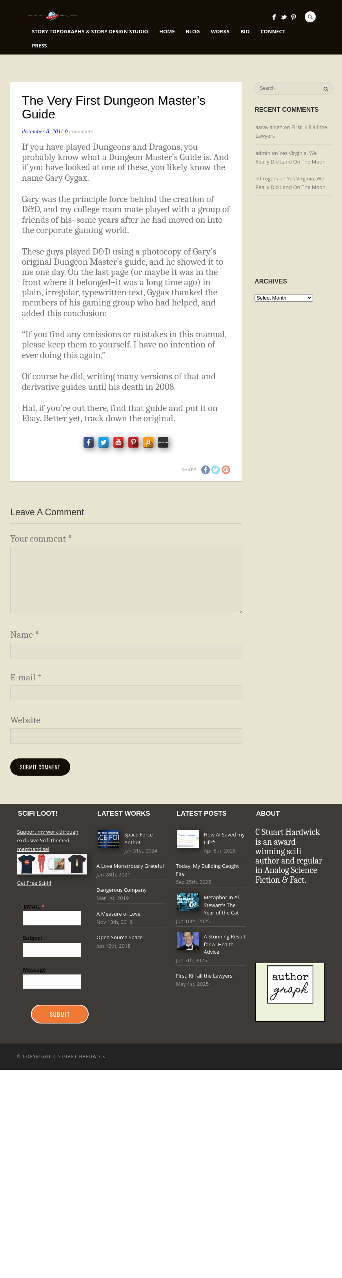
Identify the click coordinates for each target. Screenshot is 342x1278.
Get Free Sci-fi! (34, 882)
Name (24, 634)
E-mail (26, 677)
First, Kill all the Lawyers (204, 975)
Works (220, 31)
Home (167, 31)
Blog (193, 31)
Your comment (41, 538)
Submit (60, 1014)
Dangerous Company (121, 889)
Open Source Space (119, 937)
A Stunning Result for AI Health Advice (225, 944)
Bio (244, 31)
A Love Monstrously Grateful (130, 865)
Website (25, 720)
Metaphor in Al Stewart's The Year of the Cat (221, 905)
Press (39, 45)
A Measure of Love (118, 913)
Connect (272, 31)
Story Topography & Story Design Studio (90, 31)
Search (310, 16)
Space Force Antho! (138, 838)
